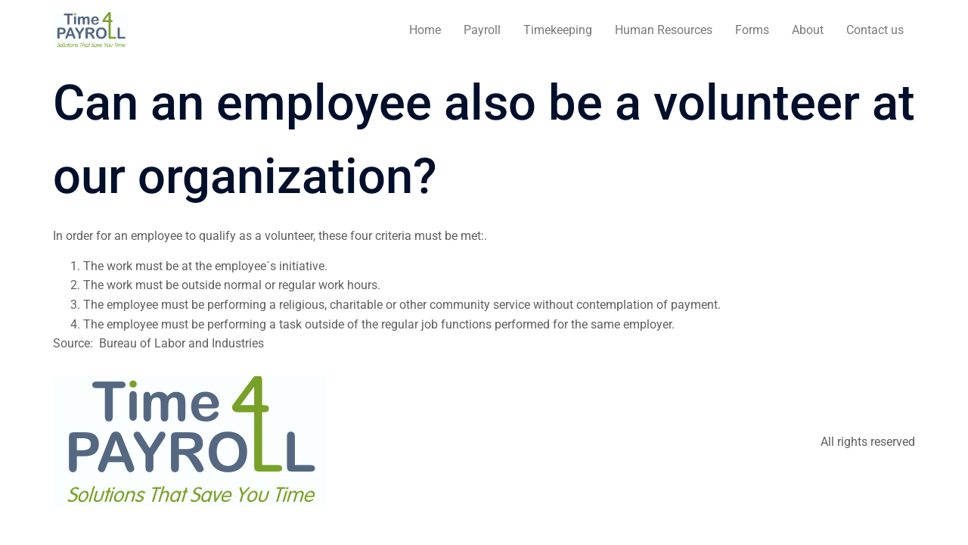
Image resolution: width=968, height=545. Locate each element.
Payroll (482, 30)
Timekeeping (557, 30)
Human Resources (663, 30)
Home (425, 30)
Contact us (875, 30)
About (808, 30)
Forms (752, 30)
